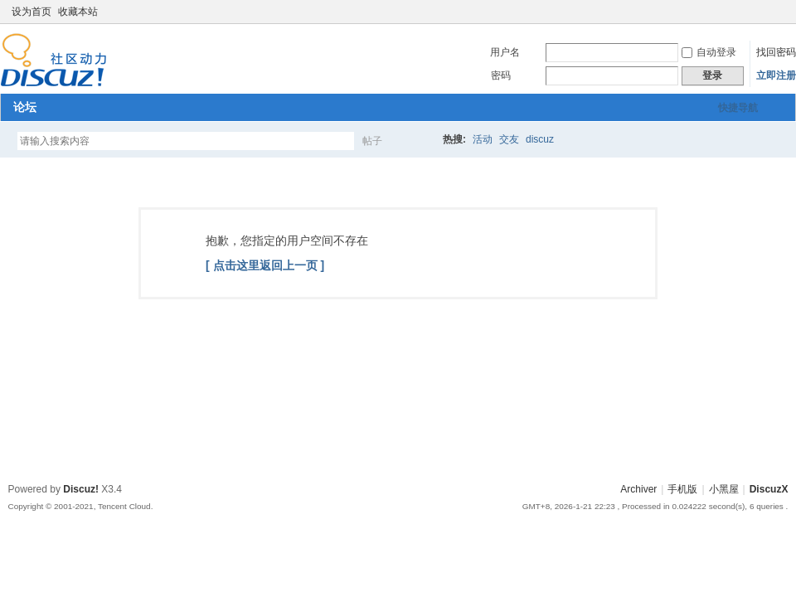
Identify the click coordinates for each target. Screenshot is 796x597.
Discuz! (81, 489)
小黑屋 (724, 489)
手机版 (682, 489)
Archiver (638, 489)
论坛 (24, 107)
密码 (501, 75)
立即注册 (776, 75)
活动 (483, 139)
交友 (509, 139)
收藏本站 (78, 11)
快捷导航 (738, 108)
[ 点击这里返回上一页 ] (265, 265)
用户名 (505, 52)
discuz (540, 139)
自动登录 (709, 52)
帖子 (372, 141)
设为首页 (31, 11)
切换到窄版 (778, 11)
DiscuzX (769, 489)
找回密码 (776, 52)
